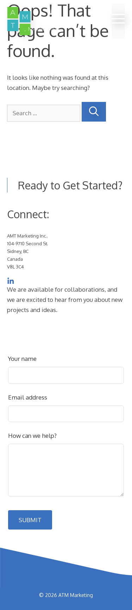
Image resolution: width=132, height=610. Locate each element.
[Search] (94, 112)
